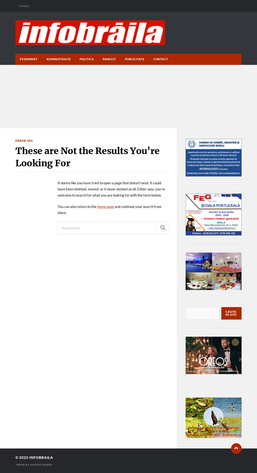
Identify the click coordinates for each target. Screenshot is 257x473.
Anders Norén (41, 464)
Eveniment (29, 59)
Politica (87, 59)
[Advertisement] (128, 96)
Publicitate (134, 59)
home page (106, 206)
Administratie (58, 59)
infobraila (41, 457)
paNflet (109, 59)
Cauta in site (231, 313)
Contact (24, 6)
